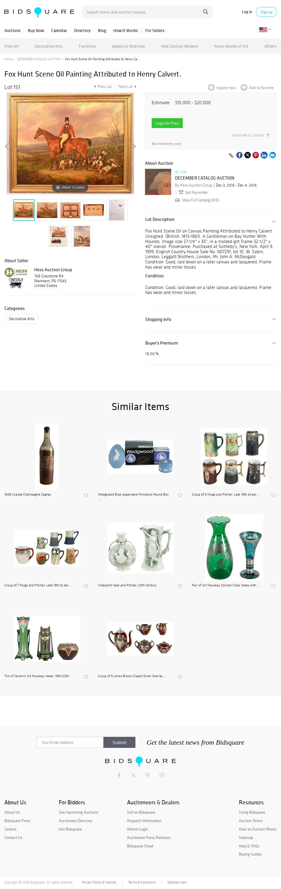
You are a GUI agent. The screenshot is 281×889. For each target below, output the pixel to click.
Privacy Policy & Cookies (99, 882)
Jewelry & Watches (128, 46)
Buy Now (36, 30)
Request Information (144, 820)
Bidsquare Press (17, 820)
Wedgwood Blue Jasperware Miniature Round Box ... (133, 496)
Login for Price (167, 123)
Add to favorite (261, 87)
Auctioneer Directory (75, 820)
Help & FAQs (249, 846)
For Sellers (154, 30)
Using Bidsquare (252, 812)
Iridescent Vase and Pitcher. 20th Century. (127, 585)
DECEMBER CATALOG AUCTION (39, 59)
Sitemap (246, 837)
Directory (82, 30)
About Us (12, 812)
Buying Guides (250, 854)
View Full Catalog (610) (196, 200)
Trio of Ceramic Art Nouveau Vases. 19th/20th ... (38, 676)
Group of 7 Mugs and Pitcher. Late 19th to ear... (37, 585)
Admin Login (137, 829)
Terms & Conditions (141, 882)
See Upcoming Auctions (78, 812)
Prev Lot (102, 86)
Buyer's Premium (161, 343)
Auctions (12, 30)
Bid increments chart (166, 144)
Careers (10, 829)
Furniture (87, 46)
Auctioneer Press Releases (149, 837)
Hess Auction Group (53, 269)
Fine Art (11, 46)
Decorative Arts (49, 46)
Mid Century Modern (179, 46)
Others (270, 46)
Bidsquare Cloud (140, 846)
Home (8, 59)
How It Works (125, 30)
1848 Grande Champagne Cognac (27, 494)
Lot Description (160, 219)
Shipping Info (158, 319)
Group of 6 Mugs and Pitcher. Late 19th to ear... (225, 494)
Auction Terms (251, 820)
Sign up (266, 12)
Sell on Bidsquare (141, 812)
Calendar (59, 30)
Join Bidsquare (70, 829)
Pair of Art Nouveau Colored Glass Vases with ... (225, 585)
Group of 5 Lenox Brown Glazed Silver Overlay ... (132, 676)
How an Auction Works (258, 829)
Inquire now (225, 87)
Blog (102, 30)
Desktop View (177, 882)
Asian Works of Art (231, 46)
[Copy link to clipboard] (231, 155)
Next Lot (127, 86)
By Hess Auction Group (193, 185)
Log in (247, 12)
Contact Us (13, 837)
